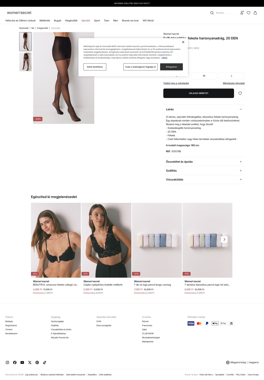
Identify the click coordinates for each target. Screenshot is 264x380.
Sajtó (144, 329)
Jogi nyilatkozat (31, 374)
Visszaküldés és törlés (61, 329)
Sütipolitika (92, 374)
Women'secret (171, 33)
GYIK (98, 321)
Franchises (147, 325)
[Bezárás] (183, 42)
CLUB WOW (148, 333)
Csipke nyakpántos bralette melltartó (103, 284)
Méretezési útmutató (234, 83)
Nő (33, 28)
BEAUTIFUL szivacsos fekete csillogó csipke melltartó (56, 284)
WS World (148, 20)
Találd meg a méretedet (176, 83)
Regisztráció (11, 325)
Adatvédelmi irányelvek (75, 374)
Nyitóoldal (24, 28)
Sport (97, 20)
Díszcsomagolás (103, 325)
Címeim (8, 329)
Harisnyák (55, 28)
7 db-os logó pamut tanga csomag (152, 284)
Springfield (219, 374)
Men (115, 20)
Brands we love (130, 20)
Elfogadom (171, 66)
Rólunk (145, 321)
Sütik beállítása (105, 374)
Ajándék (85, 20)
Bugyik (57, 20)
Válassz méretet (198, 93)
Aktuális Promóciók (60, 337)
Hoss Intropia (253, 374)
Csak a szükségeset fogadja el (140, 66)
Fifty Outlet (240, 374)
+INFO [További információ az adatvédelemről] (164, 57)
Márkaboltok (147, 341)
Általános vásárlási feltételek (52, 374)
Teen (106, 20)
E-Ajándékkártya (58, 333)
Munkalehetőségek (151, 337)
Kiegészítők (71, 20)
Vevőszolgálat (57, 321)
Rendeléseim (11, 333)
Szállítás (55, 325)
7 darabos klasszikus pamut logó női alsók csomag (207, 284)
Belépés (9, 321)
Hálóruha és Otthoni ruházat (20, 20)
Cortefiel (230, 374)
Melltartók (45, 20)
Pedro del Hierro (206, 374)
